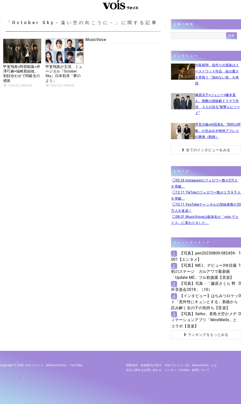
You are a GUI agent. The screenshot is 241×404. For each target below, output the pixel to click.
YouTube (76, 365)
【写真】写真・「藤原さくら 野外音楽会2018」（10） (203, 286)
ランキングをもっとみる (206, 334)
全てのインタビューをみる (206, 150)
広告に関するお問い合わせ (144, 370)
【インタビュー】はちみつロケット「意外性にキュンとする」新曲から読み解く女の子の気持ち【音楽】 (204, 301)
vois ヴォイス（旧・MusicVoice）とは (191, 365)
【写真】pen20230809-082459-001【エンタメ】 (203, 256)
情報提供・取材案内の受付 (144, 365)
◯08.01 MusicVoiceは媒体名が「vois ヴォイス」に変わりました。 (205, 220)
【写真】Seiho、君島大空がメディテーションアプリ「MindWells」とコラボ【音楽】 (204, 320)
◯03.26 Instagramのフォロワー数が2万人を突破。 (204, 183)
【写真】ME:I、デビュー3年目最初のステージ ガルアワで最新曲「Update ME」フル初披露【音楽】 (204, 271)
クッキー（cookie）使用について (187, 370)
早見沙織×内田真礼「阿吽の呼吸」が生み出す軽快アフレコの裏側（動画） (218, 130)
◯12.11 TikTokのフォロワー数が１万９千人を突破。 (206, 195)
